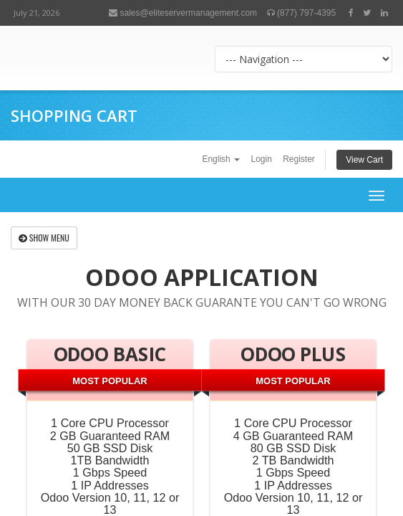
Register (299, 159)
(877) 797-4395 (301, 13)
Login (261, 159)
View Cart (364, 160)
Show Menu (44, 237)
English (221, 159)
